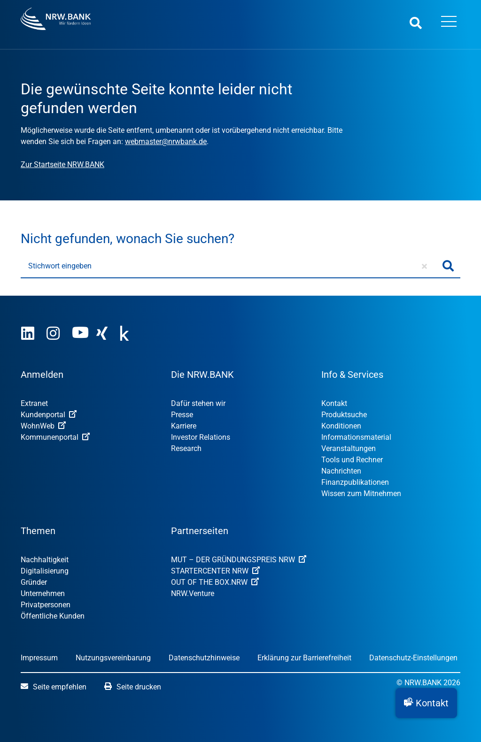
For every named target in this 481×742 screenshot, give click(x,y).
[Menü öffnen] (448, 22)
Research (186, 448)
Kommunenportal (55, 437)
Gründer (34, 582)
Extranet (34, 403)
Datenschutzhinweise (204, 657)
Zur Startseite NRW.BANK (62, 164)
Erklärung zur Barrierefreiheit (304, 657)
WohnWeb (43, 425)
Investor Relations (200, 437)
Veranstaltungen (348, 448)
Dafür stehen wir (198, 403)
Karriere (183, 425)
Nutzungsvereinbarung (113, 657)
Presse (182, 414)
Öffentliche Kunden (53, 616)
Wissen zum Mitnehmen (361, 493)
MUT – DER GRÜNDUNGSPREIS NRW (238, 559)
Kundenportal (49, 414)
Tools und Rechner (352, 459)
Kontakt (334, 403)
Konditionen (341, 425)
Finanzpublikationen (355, 482)
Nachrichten (341, 471)
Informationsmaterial (356, 437)
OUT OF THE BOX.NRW (215, 582)
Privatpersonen (45, 604)
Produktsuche (344, 414)
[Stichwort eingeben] (228, 266)
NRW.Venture (192, 593)
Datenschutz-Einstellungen (413, 657)
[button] (426, 703)
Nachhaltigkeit (45, 559)
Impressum (39, 657)
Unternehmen (43, 593)
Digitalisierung (45, 570)
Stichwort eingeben (60, 265)
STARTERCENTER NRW (215, 570)
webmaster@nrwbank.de (166, 141)
